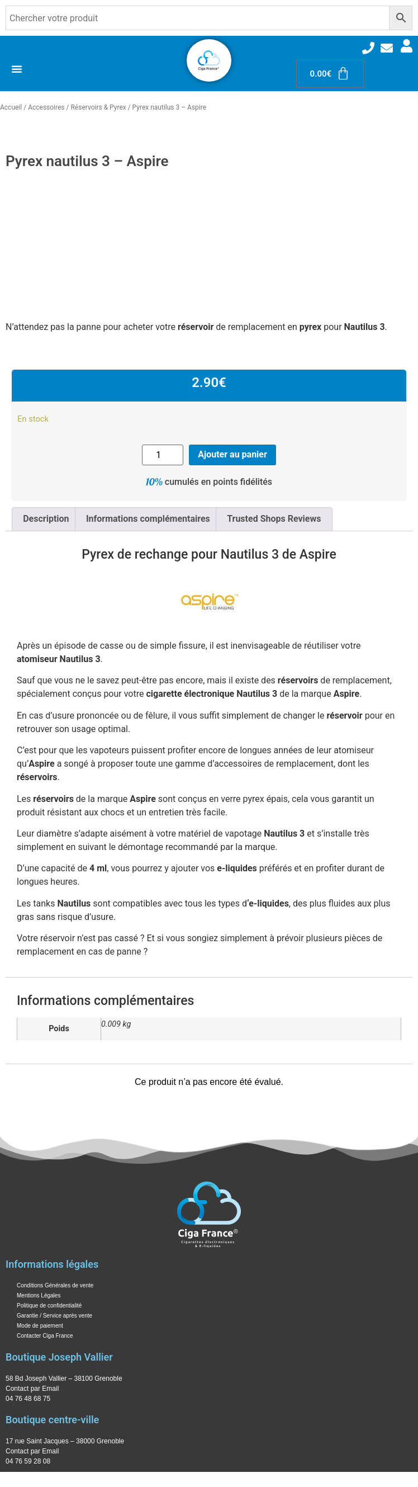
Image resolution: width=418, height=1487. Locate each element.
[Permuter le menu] (16, 68)
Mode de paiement (40, 1326)
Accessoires (46, 107)
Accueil (11, 107)
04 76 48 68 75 (28, 1399)
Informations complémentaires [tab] (148, 518)
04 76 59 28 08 (28, 1461)
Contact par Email (32, 1388)
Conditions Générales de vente (55, 1285)
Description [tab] (46, 518)
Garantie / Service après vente (54, 1316)
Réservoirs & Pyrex (98, 107)
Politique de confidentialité (49, 1305)
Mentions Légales (38, 1295)
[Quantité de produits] (162, 455)
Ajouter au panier (232, 454)
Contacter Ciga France (45, 1336)
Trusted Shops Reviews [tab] (274, 518)
